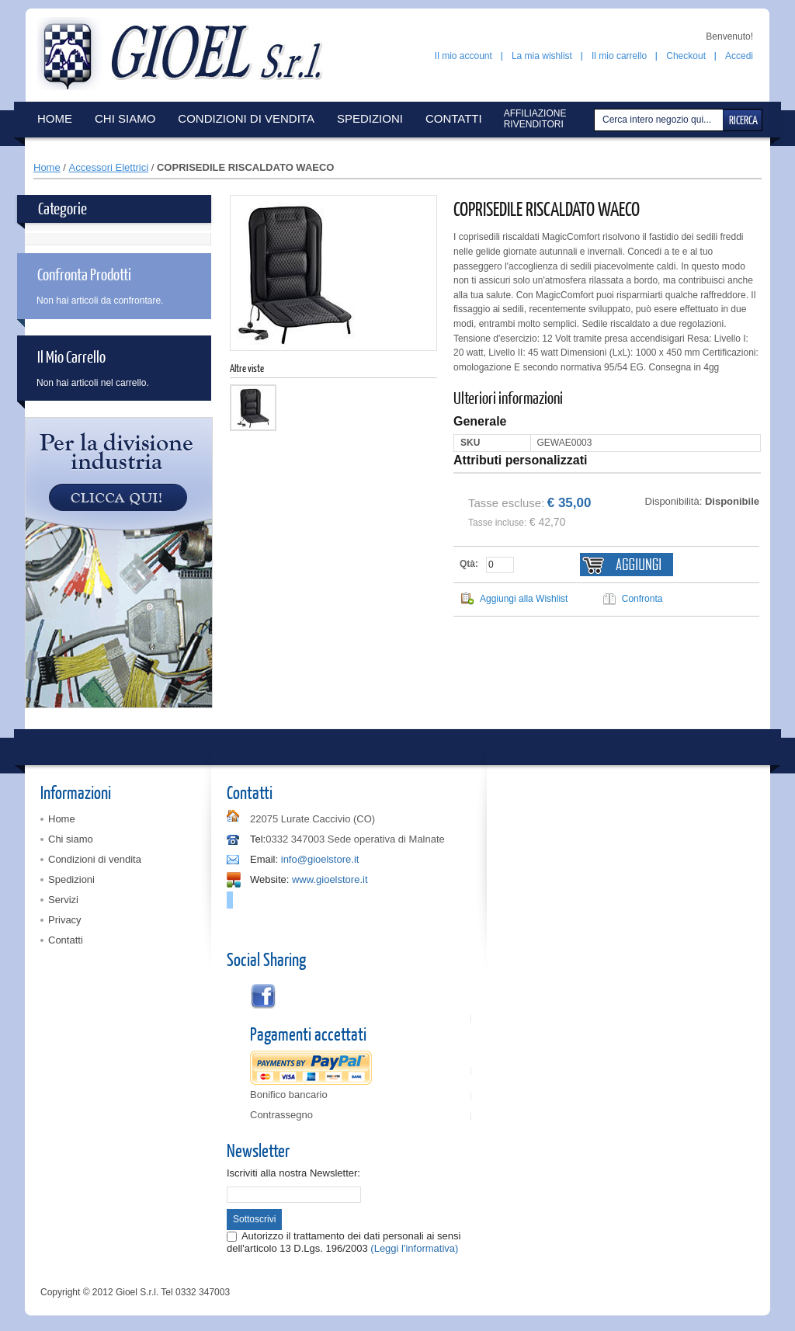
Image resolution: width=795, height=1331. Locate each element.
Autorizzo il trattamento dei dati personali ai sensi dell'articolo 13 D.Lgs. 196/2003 (343, 1242)
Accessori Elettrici (109, 167)
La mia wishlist (542, 55)
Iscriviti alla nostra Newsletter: (293, 1173)
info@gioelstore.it (320, 859)
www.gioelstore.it (330, 879)
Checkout (686, 55)
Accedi (739, 55)
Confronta (642, 598)
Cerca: (596, 119)
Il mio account (463, 55)
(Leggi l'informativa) (414, 1248)
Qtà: (469, 563)
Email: (264, 859)
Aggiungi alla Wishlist (524, 598)
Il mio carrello (619, 55)
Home (47, 167)
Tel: (258, 839)
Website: (269, 879)
